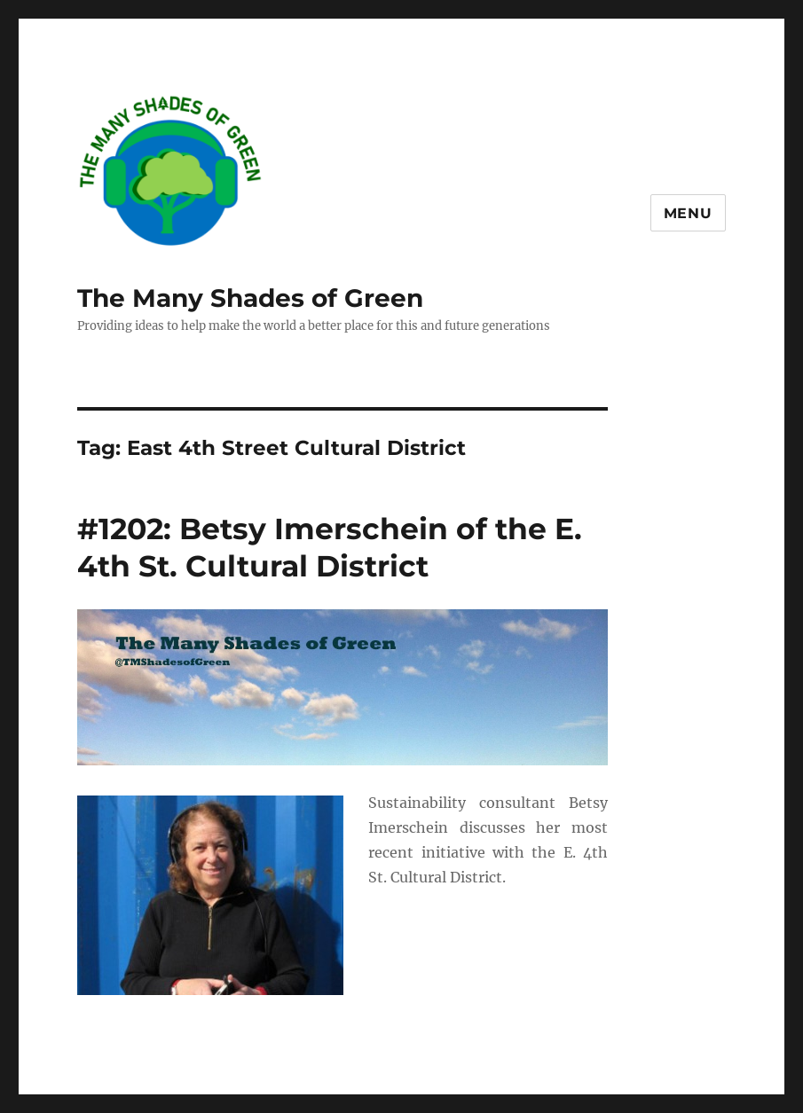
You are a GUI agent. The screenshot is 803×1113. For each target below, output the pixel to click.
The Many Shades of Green (250, 298)
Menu (688, 213)
